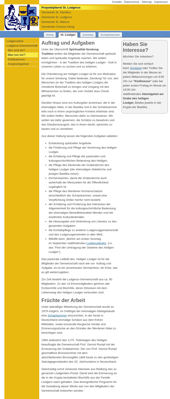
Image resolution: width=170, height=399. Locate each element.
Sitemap (147, 1)
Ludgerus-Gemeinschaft (22, 45)
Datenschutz (131, 1)
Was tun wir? (17, 54)
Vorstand (135, 68)
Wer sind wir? (16, 50)
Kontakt (117, 1)
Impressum (161, 1)
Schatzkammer (57, 315)
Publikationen (16, 59)
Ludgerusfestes (96, 243)
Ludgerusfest (15, 41)
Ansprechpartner (18, 64)
